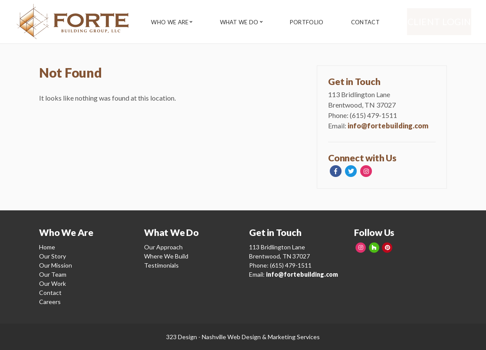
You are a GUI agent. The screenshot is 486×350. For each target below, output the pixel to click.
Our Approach (163, 247)
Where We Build (166, 256)
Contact (373, 22)
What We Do (242, 22)
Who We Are (169, 22)
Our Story (52, 256)
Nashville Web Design (231, 336)
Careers (50, 301)
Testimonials (161, 265)
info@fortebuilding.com (388, 125)
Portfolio (312, 22)
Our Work (52, 283)
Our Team (52, 274)
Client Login (445, 21)
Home (47, 247)
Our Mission (55, 265)
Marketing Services (294, 336)
